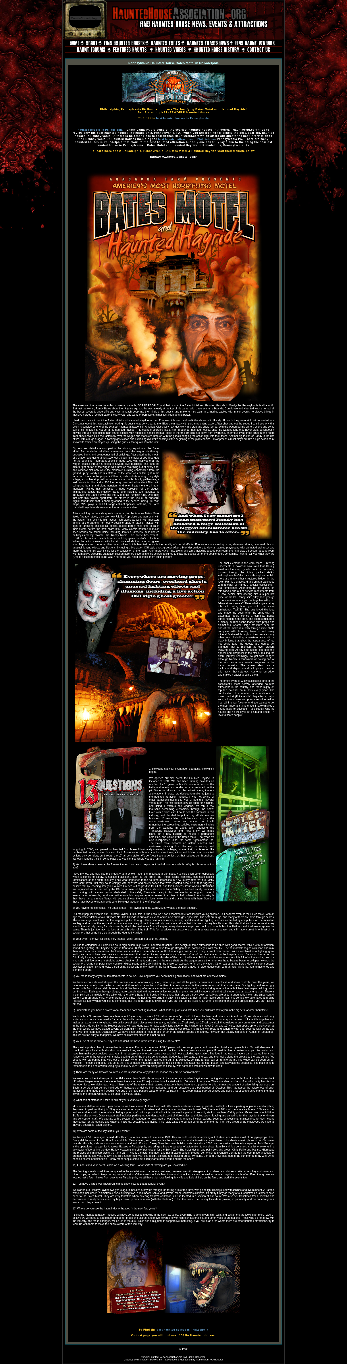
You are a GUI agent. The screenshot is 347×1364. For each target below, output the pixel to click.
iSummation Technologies (209, 1359)
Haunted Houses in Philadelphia (100, 129)
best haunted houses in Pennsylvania (182, 118)
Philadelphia (199, 1329)
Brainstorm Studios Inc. (149, 1359)
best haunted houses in (174, 1329)
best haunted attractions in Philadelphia (186, 139)
